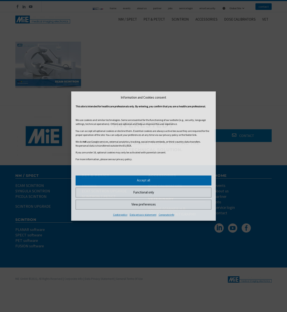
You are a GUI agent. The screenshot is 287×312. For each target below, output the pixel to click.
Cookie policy (120, 214)
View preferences (143, 204)
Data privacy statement (143, 214)
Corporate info (166, 214)
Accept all (143, 180)
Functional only (143, 192)
